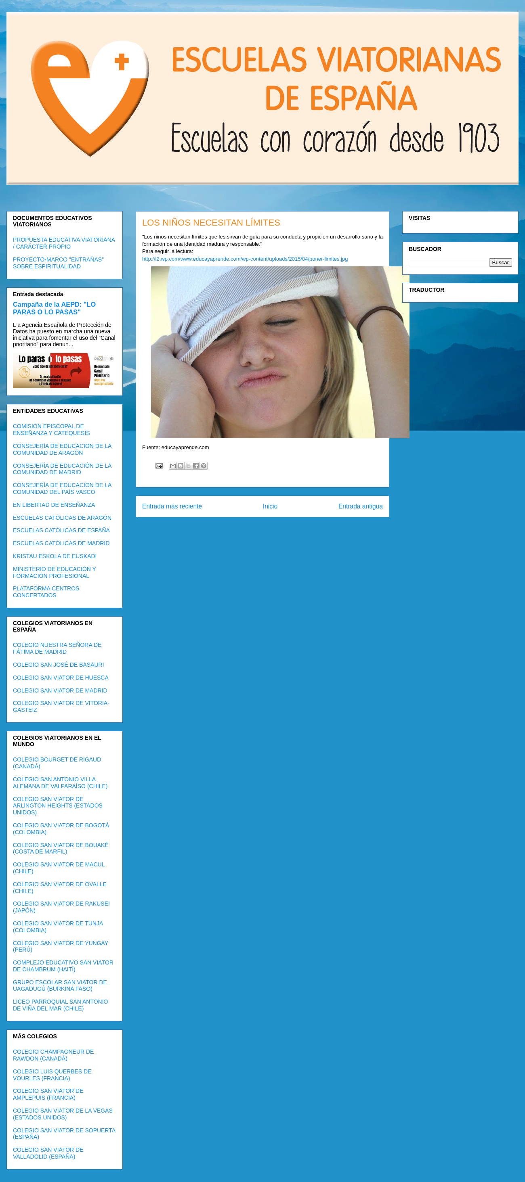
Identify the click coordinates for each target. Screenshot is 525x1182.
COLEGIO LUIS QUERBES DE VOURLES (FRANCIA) (52, 1075)
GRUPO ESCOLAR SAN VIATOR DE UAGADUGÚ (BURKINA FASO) (60, 985)
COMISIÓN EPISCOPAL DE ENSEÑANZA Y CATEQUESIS (51, 429)
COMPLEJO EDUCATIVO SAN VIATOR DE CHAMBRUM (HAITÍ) (63, 966)
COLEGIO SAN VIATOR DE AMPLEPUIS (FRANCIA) (48, 1094)
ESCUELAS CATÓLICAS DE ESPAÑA (61, 530)
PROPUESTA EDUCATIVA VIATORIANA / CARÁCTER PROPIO (64, 243)
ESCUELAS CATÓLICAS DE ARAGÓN (62, 518)
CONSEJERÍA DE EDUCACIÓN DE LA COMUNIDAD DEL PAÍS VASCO (62, 488)
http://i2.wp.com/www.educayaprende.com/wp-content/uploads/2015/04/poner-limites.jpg (245, 259)
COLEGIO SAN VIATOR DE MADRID (60, 690)
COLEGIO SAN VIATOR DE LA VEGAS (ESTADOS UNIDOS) (63, 1114)
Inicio (270, 506)
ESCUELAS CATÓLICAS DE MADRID (61, 543)
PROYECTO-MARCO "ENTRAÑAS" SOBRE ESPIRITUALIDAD (58, 263)
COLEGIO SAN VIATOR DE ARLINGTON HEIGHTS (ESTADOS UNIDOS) (58, 806)
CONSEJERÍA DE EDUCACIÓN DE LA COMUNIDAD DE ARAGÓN (62, 449)
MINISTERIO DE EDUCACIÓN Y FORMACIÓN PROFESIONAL (54, 572)
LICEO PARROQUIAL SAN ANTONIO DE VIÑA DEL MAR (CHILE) (60, 1005)
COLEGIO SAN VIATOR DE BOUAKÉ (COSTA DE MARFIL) (61, 848)
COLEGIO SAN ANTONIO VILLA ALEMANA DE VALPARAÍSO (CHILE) (60, 782)
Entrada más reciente (172, 506)
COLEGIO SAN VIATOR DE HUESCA (61, 677)
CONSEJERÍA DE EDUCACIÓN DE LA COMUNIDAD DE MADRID (62, 469)
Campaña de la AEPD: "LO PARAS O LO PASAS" (54, 308)
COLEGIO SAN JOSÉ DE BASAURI (58, 664)
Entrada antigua (360, 506)
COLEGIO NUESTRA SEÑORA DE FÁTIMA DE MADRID (57, 648)
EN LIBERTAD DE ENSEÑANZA (54, 505)
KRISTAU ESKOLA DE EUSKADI (55, 556)
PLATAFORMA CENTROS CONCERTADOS (46, 591)
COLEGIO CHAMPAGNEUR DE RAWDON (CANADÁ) (53, 1055)
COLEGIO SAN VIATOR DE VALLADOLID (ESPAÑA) (48, 1153)
